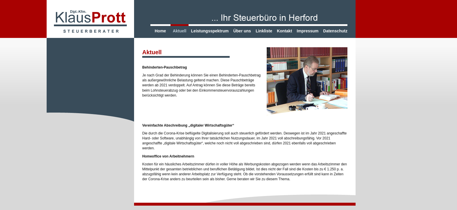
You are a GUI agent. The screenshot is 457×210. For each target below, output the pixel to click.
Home (160, 31)
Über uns (242, 31)
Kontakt (284, 31)
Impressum (308, 31)
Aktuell (180, 31)
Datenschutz (335, 31)
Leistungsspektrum (209, 31)
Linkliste (264, 31)
